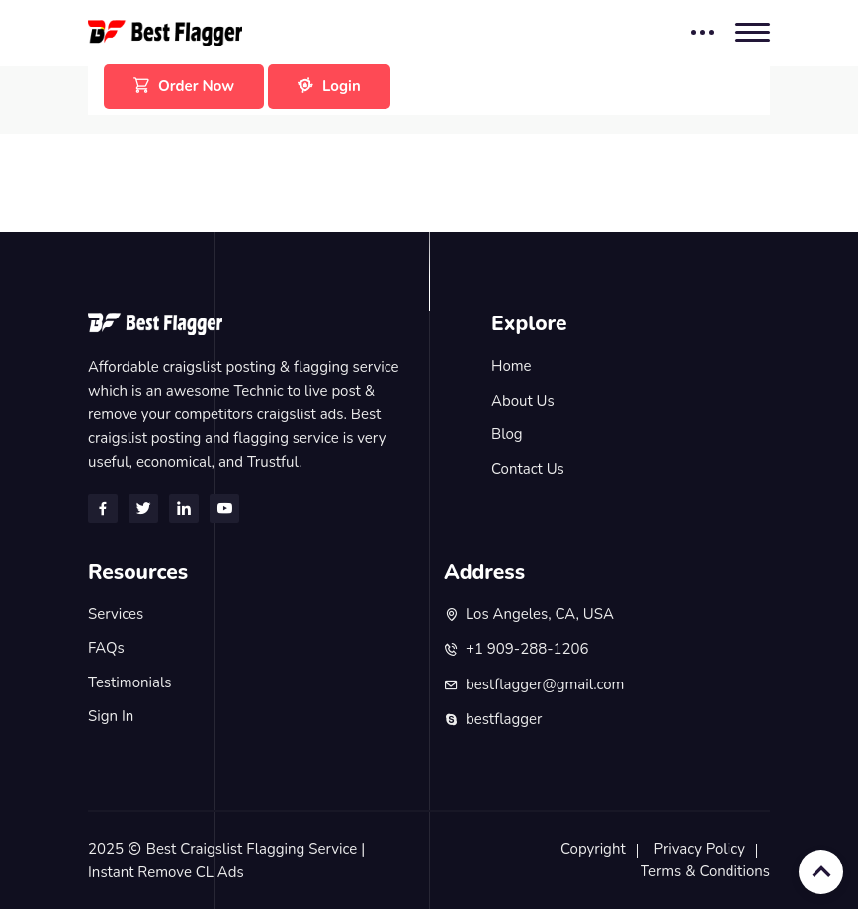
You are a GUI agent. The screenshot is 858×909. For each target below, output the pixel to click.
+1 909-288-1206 (527, 649)
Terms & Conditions (705, 871)
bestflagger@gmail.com (545, 684)
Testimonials (130, 682)
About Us (523, 400)
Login (329, 86)
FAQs (106, 648)
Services (115, 614)
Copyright (593, 849)
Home (511, 366)
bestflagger (504, 719)
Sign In (110, 716)
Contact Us (527, 469)
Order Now (183, 86)
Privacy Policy (699, 849)
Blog (507, 434)
